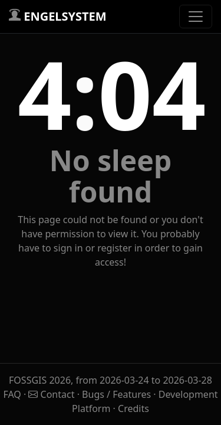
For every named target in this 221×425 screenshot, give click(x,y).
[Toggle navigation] (195, 16)
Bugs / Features (116, 394)
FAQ (13, 394)
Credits (133, 408)
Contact (52, 394)
